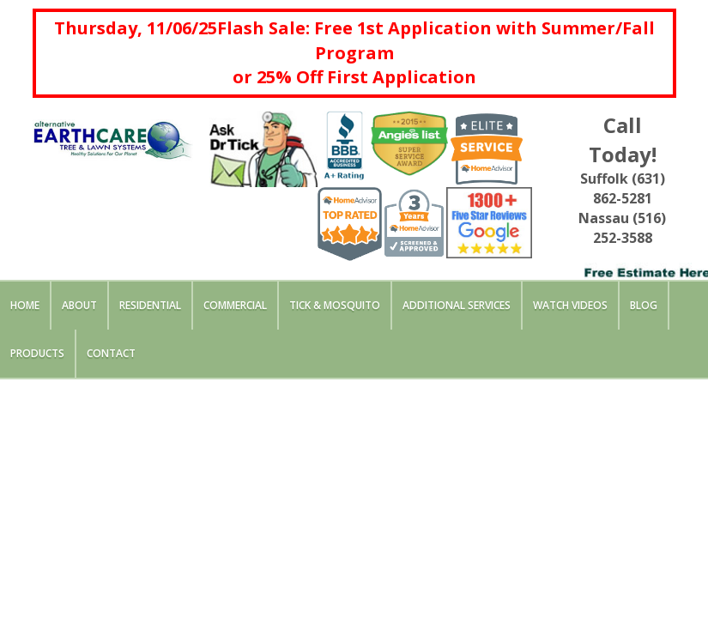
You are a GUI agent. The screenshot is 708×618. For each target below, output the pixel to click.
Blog (643, 305)
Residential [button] (150, 305)
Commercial (235, 305)
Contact (111, 353)
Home (24, 305)
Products (37, 353)
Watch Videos (570, 305)
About (79, 305)
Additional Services (456, 305)
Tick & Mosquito (334, 305)
